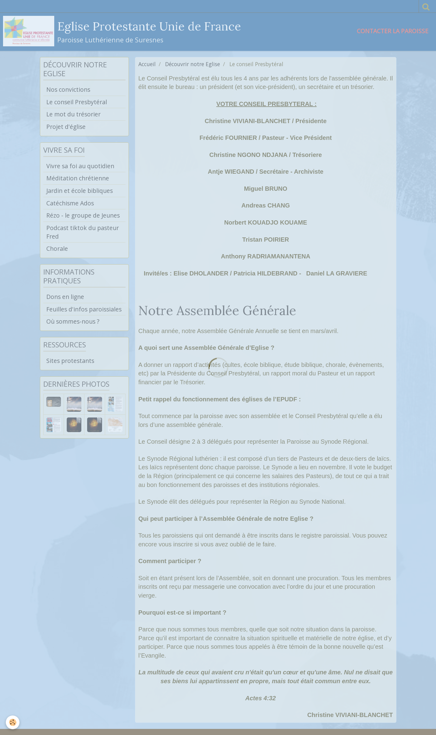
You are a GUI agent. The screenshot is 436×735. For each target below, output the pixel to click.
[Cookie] (13, 722)
